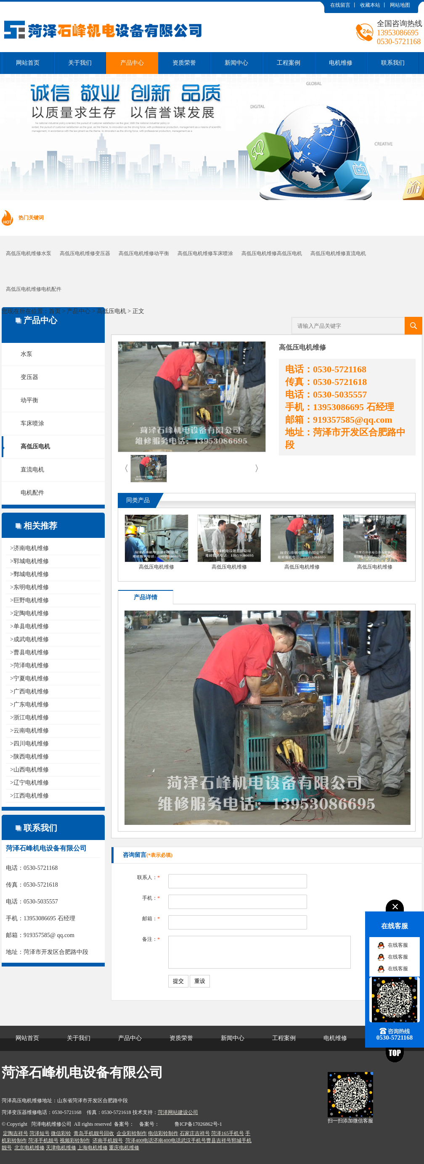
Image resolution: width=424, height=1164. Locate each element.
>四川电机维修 (29, 743)
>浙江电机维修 (29, 717)
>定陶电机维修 (29, 613)
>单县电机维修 (29, 626)
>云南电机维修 (29, 730)
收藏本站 (370, 5)
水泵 (26, 354)
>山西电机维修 (29, 769)
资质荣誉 (184, 63)
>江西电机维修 (29, 796)
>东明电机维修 (29, 587)
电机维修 (340, 63)
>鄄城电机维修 (29, 574)
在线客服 (398, 945)
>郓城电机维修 (29, 561)
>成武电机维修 (29, 639)
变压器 (29, 377)
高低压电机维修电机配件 (33, 289)
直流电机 (32, 469)
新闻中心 (236, 63)
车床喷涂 (32, 423)
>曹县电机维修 (29, 652)
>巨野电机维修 (29, 600)
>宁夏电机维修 (29, 678)
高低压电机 (111, 311)
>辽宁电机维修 (29, 783)
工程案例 (288, 63)
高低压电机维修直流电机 (338, 253)
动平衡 (29, 400)
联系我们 (393, 63)
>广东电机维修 (29, 704)
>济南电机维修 (29, 548)
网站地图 (400, 5)
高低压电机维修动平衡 (144, 253)
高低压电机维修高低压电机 (271, 253)
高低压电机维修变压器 (85, 253)
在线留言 (340, 5)
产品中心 (132, 63)
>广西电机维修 (29, 691)
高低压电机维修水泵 (28, 253)
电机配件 (32, 493)
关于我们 (80, 63)
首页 (55, 311)
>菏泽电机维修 (29, 665)
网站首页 (28, 63)
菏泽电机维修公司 (51, 1124)
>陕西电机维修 (29, 756)
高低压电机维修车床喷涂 (205, 253)
